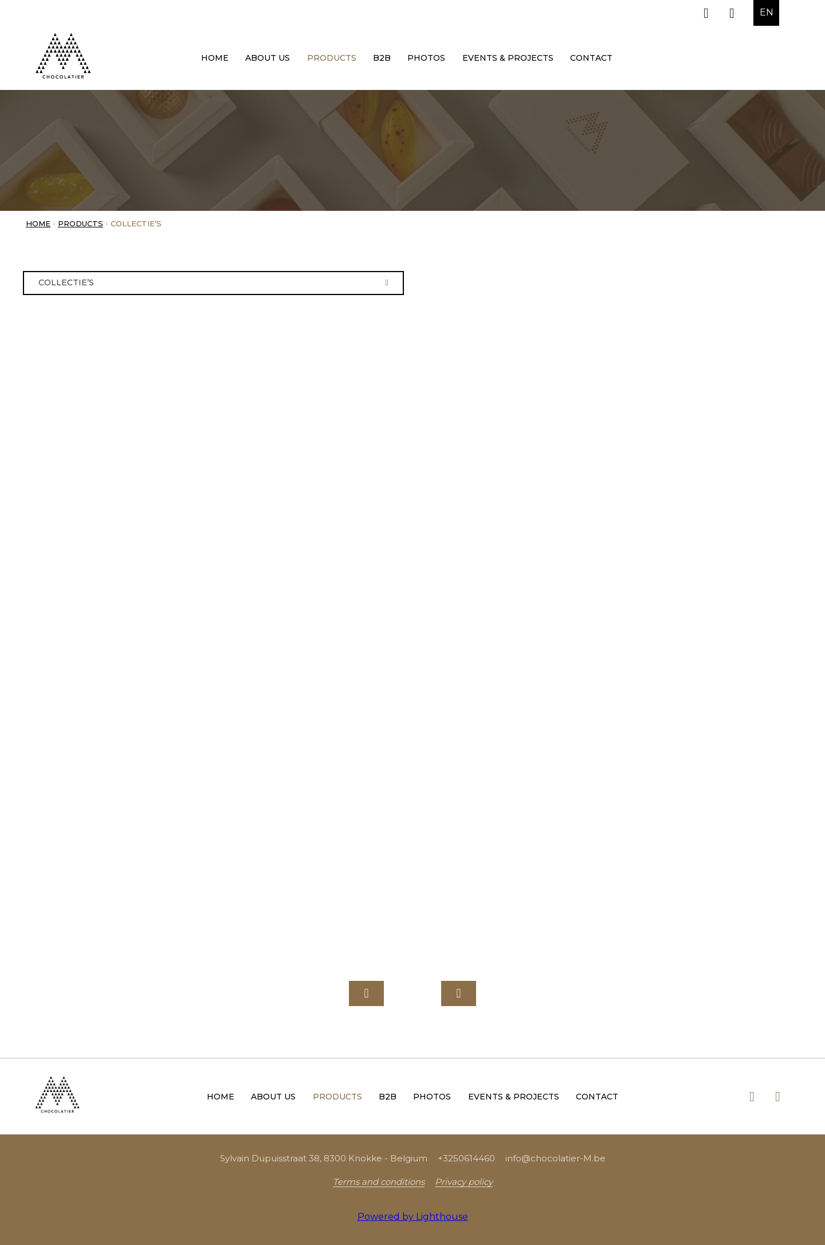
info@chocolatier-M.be (555, 1158)
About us (267, 57)
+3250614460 (466, 1158)
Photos (426, 57)
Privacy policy (464, 1181)
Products (331, 57)
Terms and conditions (379, 1181)
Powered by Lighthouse (413, 1216)
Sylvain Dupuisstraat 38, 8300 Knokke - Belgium (323, 1158)
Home (215, 57)
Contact (591, 57)
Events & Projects (507, 57)
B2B (382, 57)
